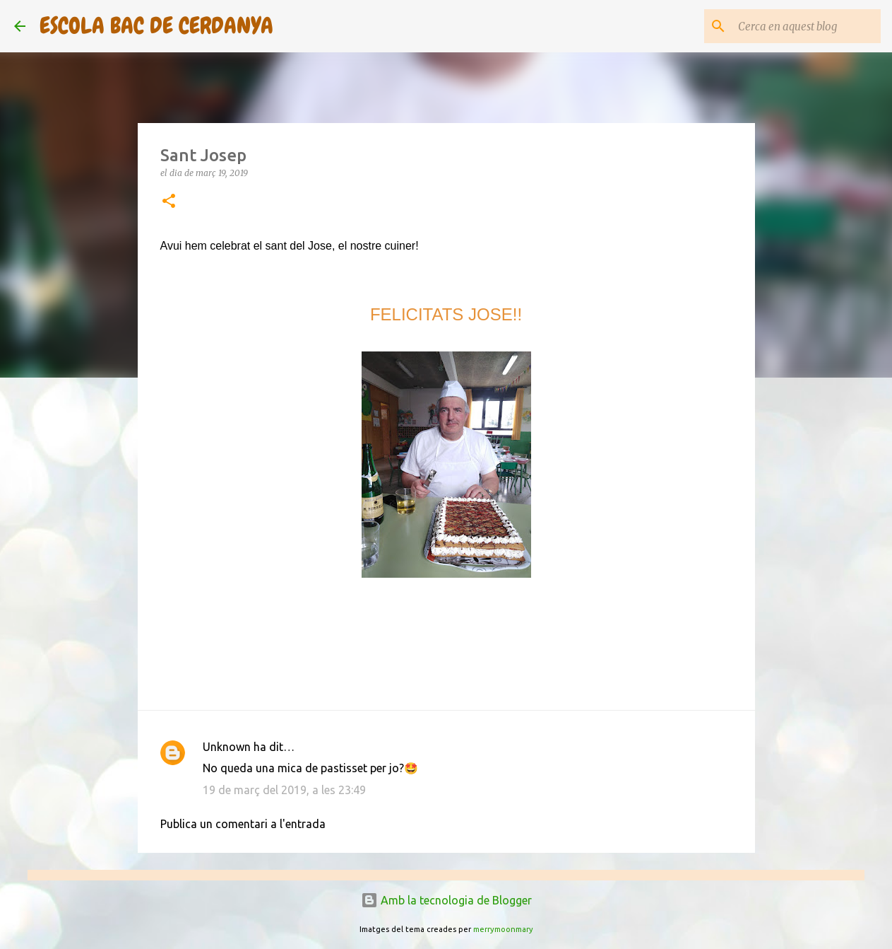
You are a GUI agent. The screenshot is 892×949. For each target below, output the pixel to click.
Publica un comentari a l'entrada (243, 823)
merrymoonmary (503, 929)
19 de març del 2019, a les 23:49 (284, 790)
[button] (168, 201)
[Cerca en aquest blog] (806, 26)
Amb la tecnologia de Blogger (446, 900)
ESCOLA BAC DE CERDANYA (156, 25)
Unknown (227, 746)
